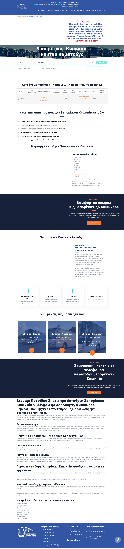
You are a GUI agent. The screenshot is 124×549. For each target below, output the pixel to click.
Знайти (101, 63)
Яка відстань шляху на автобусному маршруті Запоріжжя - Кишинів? (43, 129)
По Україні (41, 10)
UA (104, 10)
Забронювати (102, 99)
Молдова (65, 10)
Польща (73, 10)
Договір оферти (74, 540)
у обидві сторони (49, 68)
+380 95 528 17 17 (51, 4)
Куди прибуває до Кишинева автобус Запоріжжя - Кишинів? (40, 136)
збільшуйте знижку (24, 22)
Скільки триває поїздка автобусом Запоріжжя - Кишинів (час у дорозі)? (44, 121)
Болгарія (57, 10)
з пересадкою (25, 68)
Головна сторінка (21, 16)
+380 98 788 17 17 (39, 4)
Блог (100, 10)
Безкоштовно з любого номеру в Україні (65, 2)
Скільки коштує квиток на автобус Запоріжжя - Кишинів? (39, 125)
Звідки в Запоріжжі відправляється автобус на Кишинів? (39, 132)
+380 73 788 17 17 (74, 4)
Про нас (80, 10)
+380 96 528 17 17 (63, 4)
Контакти (95, 10)
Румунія (50, 10)
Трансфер (88, 10)
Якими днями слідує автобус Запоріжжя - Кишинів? (37, 140)
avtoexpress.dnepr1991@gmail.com (70, 6)
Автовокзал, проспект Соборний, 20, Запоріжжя (44, 99)
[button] (41, 10)
